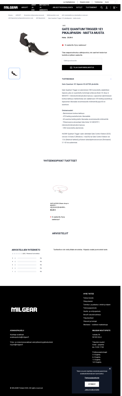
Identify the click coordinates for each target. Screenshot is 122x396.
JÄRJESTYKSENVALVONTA (62, 7)
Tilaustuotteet (88, 318)
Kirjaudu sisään (85, 2)
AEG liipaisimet (40, 18)
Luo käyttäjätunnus (69, 2)
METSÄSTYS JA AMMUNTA (44, 7)
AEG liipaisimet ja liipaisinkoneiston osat (20, 18)
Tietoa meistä (88, 298)
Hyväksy (92, 384)
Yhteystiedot (88, 301)
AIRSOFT (24, 7)
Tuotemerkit (91, 7)
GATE (63, 25)
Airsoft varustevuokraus (92, 315)
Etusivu (10, 15)
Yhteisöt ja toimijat (90, 321)
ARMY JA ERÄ (33, 7)
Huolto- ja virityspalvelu (91, 311)
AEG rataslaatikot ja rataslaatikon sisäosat (75, 15)
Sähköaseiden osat (53, 15)
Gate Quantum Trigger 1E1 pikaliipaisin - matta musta (64, 18)
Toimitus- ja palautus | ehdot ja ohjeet (96, 305)
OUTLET (79, 7)
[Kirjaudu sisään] (107, 7)
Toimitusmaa (99, 2)
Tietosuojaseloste (90, 308)
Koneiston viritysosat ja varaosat (34, 15)
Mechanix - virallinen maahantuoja (95, 325)
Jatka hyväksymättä (92, 390)
